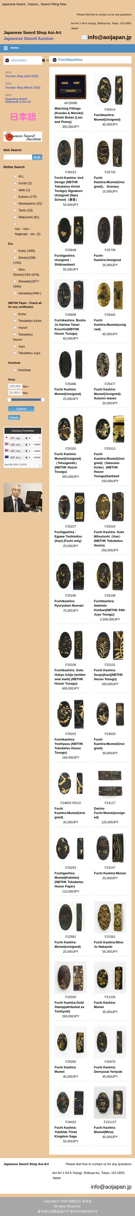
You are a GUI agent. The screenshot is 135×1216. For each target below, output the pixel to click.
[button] (69, 49)
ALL (21, 176)
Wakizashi (28, 217)
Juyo (21, 346)
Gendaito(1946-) (29, 293)
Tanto (25, 210)
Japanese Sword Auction (29, 38)
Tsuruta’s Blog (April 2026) (21, 76)
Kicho (22, 314)
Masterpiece (30, 203)
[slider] (9, 400)
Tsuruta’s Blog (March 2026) (22, 87)
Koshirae (24, 370)
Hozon (22, 327)
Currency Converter (23, 430)
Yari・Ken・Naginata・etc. (27, 232)
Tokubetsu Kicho (29, 321)
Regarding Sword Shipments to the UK (18, 100)
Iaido (24, 190)
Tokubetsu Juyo (29, 353)
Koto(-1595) (26, 251)
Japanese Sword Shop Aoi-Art (32, 32)
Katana (27, 196)
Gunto (25, 183)
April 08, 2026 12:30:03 (16, 464)
